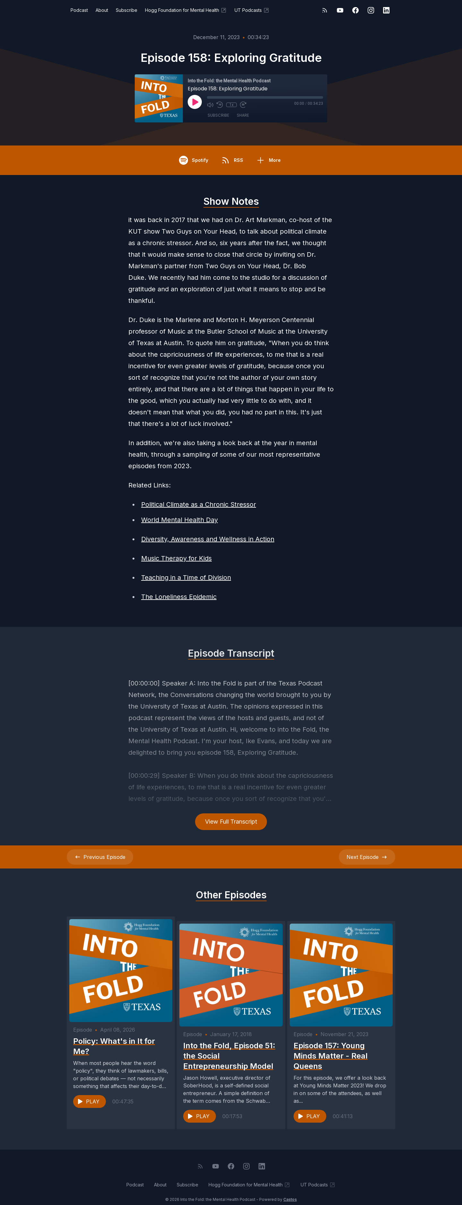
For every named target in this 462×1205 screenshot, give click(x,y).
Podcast (79, 10)
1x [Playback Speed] (231, 105)
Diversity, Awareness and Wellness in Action (207, 539)
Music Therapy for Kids (176, 558)
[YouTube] (340, 10)
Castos (290, 1192)
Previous (99, 857)
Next (367, 857)
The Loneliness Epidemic (179, 597)
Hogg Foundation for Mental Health (186, 10)
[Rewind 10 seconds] (220, 105)
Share (243, 115)
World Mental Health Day (179, 520)
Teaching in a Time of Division (186, 577)
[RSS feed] (324, 10)
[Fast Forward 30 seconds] (243, 105)
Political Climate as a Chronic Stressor (198, 504)
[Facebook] (355, 10)
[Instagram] (370, 10)
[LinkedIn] (386, 10)
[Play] (195, 102)
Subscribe (126, 10)
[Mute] (210, 105)
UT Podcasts (252, 10)
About (102, 10)
